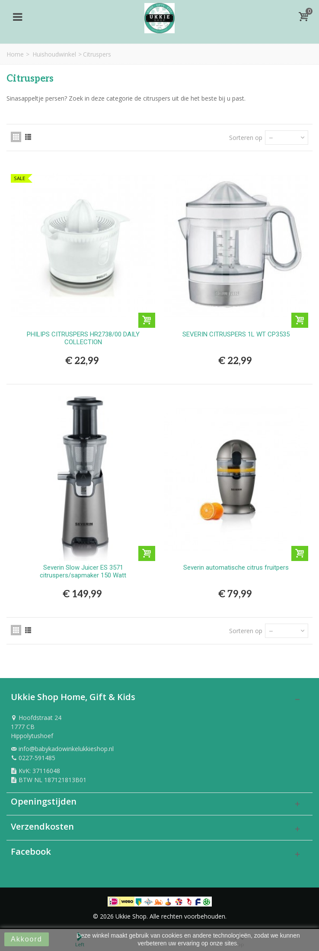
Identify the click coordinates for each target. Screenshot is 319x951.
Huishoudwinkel (54, 54)
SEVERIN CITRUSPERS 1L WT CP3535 (236, 334)
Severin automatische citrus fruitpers (236, 567)
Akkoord (26, 939)
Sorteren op (245, 137)
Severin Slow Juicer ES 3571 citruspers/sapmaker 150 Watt (83, 571)
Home (15, 54)
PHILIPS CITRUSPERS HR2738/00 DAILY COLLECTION (83, 338)
